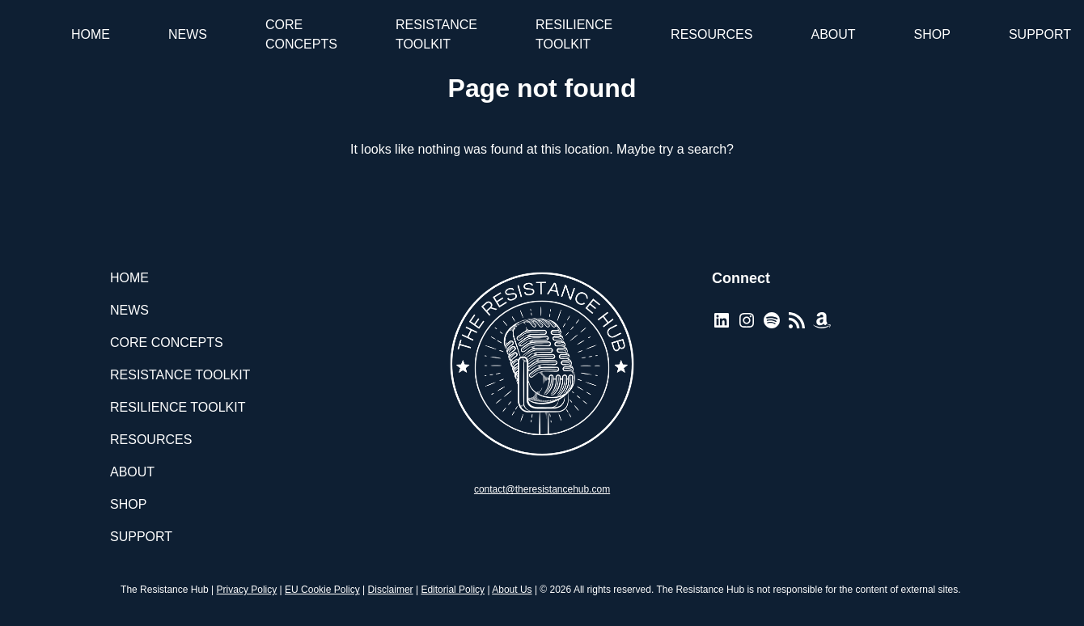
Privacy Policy (247, 589)
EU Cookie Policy (322, 589)
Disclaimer (390, 589)
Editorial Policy (453, 589)
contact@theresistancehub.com (542, 489)
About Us (511, 589)
